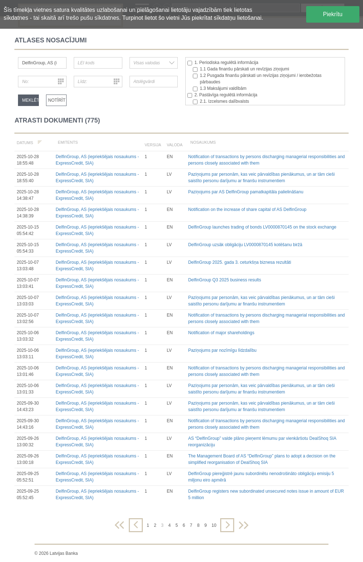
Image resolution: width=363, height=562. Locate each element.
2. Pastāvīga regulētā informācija (222, 95)
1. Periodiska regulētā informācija (222, 62)
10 (214, 525)
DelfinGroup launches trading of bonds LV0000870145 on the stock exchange (262, 227)
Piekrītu (332, 14)
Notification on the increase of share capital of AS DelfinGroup (247, 209)
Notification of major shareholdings (221, 332)
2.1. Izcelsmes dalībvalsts (221, 101)
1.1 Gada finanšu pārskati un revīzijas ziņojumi (241, 69)
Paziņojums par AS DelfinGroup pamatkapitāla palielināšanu (245, 191)
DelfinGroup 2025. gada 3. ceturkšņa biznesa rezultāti (239, 262)
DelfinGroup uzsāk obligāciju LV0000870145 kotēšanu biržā (245, 244)
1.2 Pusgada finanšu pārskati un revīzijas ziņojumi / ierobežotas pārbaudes (257, 78)
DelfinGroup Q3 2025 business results (224, 279)
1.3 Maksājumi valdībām (219, 88)
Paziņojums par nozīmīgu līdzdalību (222, 350)
